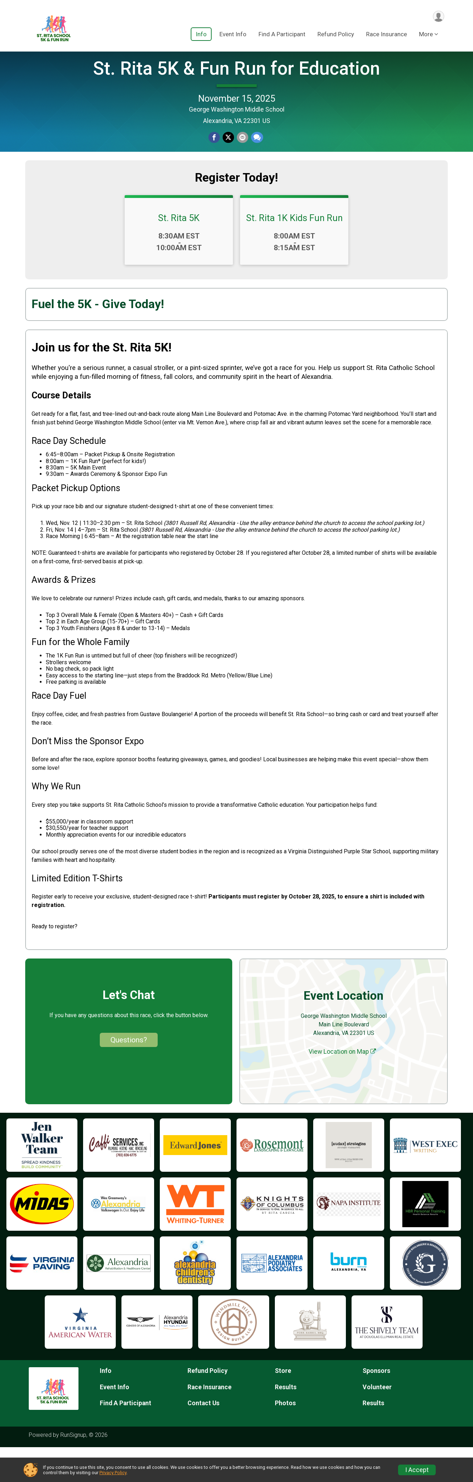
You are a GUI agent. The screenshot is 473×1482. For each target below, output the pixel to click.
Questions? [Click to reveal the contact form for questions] (128, 1074)
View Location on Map (342, 1086)
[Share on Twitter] (228, 155)
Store (283, 1405)
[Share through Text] (256, 155)
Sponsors (376, 1405)
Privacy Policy (112, 1472)
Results (286, 1421)
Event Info (232, 35)
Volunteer (377, 1421)
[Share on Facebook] (215, 155)
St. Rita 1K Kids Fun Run (294, 253)
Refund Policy (335, 35)
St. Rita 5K (179, 253)
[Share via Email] (242, 155)
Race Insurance (386, 35)
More (426, 35)
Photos (285, 1437)
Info (201, 35)
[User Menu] (437, 16)
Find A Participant (282, 35)
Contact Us (203, 1437)
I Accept (417, 1469)
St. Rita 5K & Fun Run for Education (236, 86)
